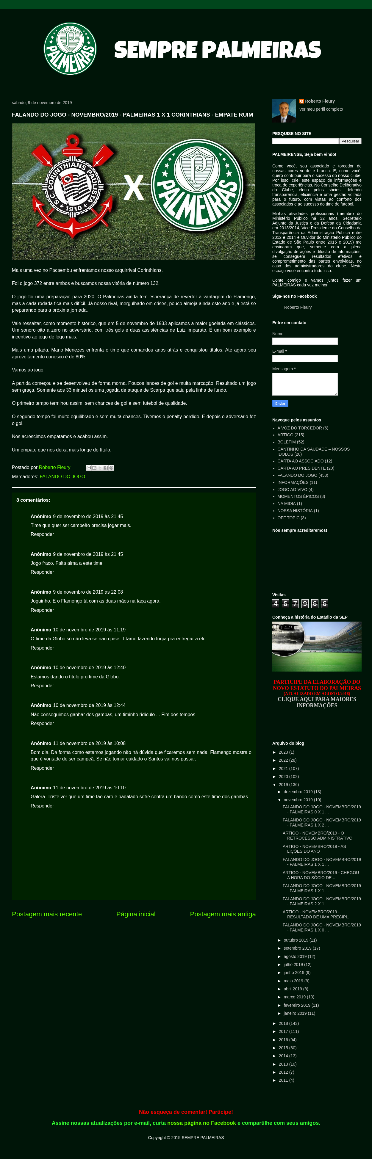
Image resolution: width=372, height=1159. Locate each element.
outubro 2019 (296, 940)
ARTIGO (285, 434)
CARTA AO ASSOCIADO (301, 461)
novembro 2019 (299, 799)
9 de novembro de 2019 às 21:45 (88, 516)
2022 (284, 760)
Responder (42, 534)
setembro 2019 (298, 948)
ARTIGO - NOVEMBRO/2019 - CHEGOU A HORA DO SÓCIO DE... (321, 875)
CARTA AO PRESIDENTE (302, 468)
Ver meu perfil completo (321, 109)
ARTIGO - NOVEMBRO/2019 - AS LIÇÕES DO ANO (314, 849)
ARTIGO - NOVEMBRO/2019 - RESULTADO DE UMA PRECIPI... (317, 914)
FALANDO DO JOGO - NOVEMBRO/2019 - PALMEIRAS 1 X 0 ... (322, 927)
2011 (284, 1080)
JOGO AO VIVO (292, 489)
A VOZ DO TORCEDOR (300, 428)
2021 (284, 768)
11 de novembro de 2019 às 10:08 (89, 743)
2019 (284, 784)
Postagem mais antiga (223, 914)
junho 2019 (294, 972)
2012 (284, 1072)
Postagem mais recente (47, 914)
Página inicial (136, 914)
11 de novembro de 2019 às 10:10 (89, 787)
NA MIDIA (287, 503)
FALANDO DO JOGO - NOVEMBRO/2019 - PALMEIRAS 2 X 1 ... (322, 901)
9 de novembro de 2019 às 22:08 (88, 592)
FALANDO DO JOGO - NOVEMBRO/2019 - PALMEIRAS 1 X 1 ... (322, 862)
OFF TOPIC (289, 517)
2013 (284, 1064)
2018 (284, 1023)
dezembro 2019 (299, 791)
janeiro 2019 (296, 1013)
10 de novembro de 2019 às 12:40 (89, 667)
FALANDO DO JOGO (62, 476)
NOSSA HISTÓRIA (295, 510)
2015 (284, 1047)
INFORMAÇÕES (293, 482)
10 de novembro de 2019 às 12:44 (89, 705)
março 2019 (295, 997)
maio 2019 (294, 980)
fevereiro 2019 (297, 1005)
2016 (284, 1039)
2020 (284, 776)
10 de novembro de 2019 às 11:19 (89, 629)
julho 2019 (294, 964)
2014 (284, 1055)
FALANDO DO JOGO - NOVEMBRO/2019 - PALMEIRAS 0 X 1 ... (322, 809)
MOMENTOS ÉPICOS (298, 496)
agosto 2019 (296, 956)
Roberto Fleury (320, 101)
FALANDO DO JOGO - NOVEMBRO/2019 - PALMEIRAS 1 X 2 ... (322, 822)
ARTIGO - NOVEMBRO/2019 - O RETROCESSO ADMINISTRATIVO (317, 835)
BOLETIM (287, 442)
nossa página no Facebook (201, 1123)
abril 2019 (293, 989)
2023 (284, 752)
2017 (284, 1031)
